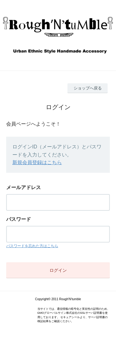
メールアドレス (23, 187)
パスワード (18, 219)
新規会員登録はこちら (37, 162)
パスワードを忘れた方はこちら (32, 246)
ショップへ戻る (88, 88)
